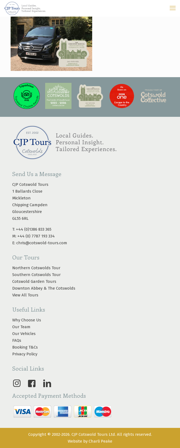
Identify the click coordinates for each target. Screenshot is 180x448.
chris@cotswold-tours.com (41, 242)
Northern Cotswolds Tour (36, 267)
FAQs (16, 340)
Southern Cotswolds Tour (36, 274)
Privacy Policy (24, 354)
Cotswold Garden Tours (34, 281)
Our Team (21, 326)
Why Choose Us (26, 320)
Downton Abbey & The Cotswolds (43, 288)
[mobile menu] (172, 8)
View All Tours (25, 295)
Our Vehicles (24, 333)
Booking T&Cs (25, 347)
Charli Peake (100, 441)
